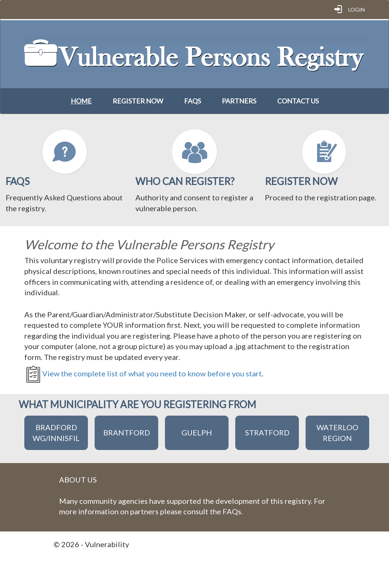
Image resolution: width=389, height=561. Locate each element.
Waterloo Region (337, 433)
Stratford (267, 432)
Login (356, 9)
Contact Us (298, 101)
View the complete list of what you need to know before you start (152, 373)
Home (81, 101)
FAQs (192, 101)
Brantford (126, 432)
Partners (239, 101)
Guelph (196, 432)
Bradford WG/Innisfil (56, 433)
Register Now (138, 101)
